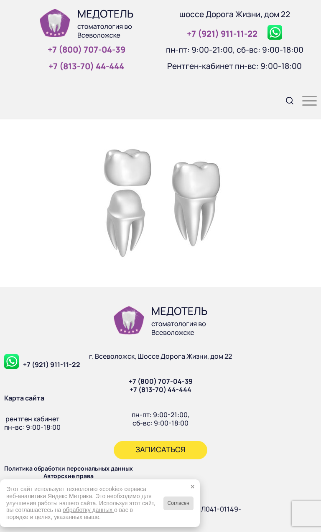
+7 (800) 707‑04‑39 (86, 49)
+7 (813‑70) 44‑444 (86, 66)
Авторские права (68, 476)
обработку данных (88, 510)
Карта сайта (24, 398)
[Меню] (305, 100)
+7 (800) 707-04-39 (161, 381)
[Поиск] (286, 100)
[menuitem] (286, 100)
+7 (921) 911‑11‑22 (222, 33)
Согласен (178, 503)
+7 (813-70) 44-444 (160, 389)
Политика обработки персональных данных (68, 468)
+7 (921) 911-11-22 (51, 364)
